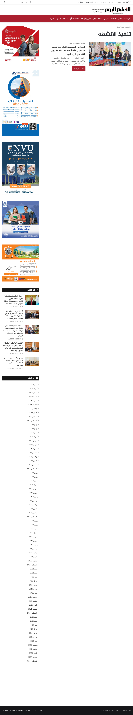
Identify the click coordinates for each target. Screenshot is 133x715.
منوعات (65, 19)
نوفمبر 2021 (33, 601)
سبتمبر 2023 (33, 513)
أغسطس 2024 (32, 469)
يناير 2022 (34, 593)
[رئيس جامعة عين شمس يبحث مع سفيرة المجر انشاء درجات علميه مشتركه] (32, 361)
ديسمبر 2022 (33, 549)
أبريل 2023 (34, 533)
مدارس (106, 19)
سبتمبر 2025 (33, 416)
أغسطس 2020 (32, 661)
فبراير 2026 (33, 396)
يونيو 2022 (34, 573)
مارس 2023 (33, 537)
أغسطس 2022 (32, 565)
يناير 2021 (34, 641)
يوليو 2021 (34, 617)
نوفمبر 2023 (33, 505)
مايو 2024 (34, 481)
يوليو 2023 (34, 521)
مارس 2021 (33, 633)
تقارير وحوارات (86, 19)
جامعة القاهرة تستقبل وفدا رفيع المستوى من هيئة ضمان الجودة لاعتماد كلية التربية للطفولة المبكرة (13, 330)
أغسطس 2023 (32, 517)
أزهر (94, 19)
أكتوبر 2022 (33, 557)
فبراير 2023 (33, 541)
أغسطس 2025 (32, 420)
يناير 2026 (34, 400)
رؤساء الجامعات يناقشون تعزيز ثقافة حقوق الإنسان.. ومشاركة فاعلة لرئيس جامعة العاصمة (13, 300)
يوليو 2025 (34, 424)
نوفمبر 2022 (33, 553)
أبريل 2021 (34, 629)
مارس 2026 (33, 392)
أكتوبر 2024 (33, 461)
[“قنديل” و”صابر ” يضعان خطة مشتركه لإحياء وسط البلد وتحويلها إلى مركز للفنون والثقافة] (32, 347)
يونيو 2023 (34, 525)
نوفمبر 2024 (33, 457)
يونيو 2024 (34, 477)
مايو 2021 (34, 625)
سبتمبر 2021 (33, 609)
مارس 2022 (33, 585)
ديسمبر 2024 (33, 453)
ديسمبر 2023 (33, 501)
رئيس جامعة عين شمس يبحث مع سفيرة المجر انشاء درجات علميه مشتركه (13, 361)
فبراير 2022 (33, 589)
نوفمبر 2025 (33, 408)
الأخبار (120, 19)
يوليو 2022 (34, 569)
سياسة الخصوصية (92, 2)
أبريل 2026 (34, 388)
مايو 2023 (34, 529)
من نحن (104, 2)
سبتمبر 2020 (33, 657)
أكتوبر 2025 (33, 412)
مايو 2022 (34, 577)
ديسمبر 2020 (33, 645)
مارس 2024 (33, 489)
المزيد (52, 19)
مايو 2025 (34, 433)
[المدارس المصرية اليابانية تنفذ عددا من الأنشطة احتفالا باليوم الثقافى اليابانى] (110, 54)
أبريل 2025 (34, 437)
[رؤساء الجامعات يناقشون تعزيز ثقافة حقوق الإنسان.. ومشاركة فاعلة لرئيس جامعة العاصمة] (32, 300)
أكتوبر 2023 (33, 509)
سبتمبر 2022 (33, 561)
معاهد (100, 19)
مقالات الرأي (74, 19)
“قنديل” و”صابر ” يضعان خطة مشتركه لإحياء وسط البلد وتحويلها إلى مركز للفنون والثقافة (12, 347)
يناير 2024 (34, 497)
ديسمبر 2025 (33, 404)
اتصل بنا (80, 2)
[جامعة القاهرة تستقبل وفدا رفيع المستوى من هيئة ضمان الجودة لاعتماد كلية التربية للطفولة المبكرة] (32, 329)
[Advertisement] (66, 681)
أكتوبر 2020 (33, 653)
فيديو (59, 19)
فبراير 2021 (33, 637)
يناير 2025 (34, 449)
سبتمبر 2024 (33, 465)
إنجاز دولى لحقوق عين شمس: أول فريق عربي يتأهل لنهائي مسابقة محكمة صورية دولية (14, 314)
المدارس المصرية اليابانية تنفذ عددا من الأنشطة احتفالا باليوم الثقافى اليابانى (68, 51)
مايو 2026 (34, 384)
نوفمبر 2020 (33, 649)
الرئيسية (112, 2)
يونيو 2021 (34, 621)
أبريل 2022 (34, 581)
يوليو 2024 (34, 473)
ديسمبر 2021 (33, 597)
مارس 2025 (33, 441)
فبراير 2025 (33, 445)
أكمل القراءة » (79, 68)
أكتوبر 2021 (33, 605)
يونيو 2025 (34, 428)
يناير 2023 (34, 545)
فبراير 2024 (33, 493)
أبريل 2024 (34, 485)
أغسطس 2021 (32, 613)
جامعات (113, 19)
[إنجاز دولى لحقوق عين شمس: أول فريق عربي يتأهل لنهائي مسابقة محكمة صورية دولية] (32, 314)
